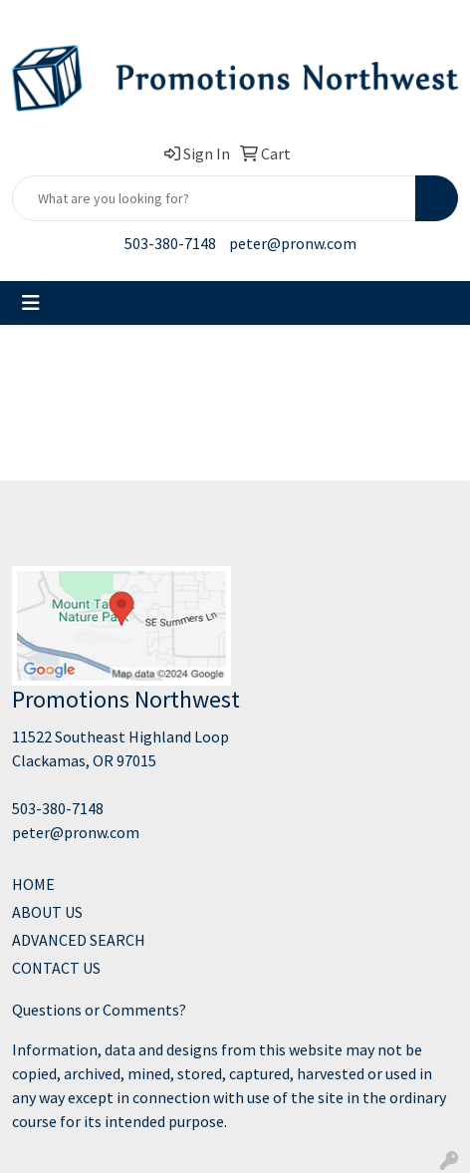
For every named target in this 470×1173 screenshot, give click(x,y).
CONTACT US (56, 968)
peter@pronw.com (292, 243)
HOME (33, 884)
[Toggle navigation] (31, 303)
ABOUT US (47, 912)
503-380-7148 (170, 243)
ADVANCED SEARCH (78, 940)
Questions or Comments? (99, 1010)
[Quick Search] (214, 198)
